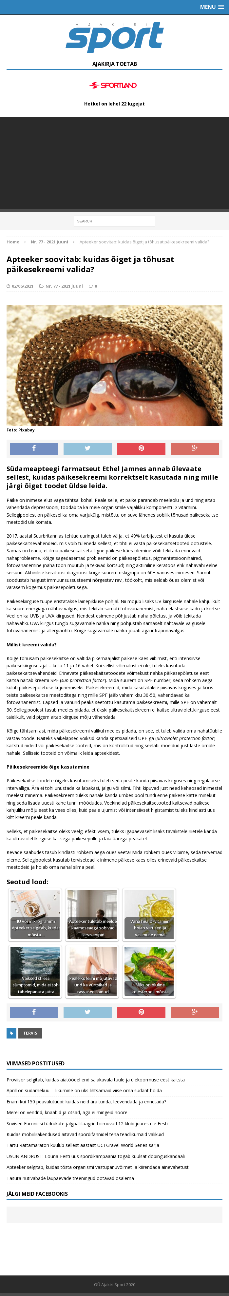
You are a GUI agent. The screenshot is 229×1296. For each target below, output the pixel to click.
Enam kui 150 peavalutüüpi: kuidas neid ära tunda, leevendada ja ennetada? (86, 1101)
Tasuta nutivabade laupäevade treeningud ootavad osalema (70, 1178)
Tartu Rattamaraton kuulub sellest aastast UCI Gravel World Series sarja (83, 1145)
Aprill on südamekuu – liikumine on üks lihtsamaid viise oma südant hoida (84, 1090)
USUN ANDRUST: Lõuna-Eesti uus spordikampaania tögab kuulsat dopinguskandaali (96, 1156)
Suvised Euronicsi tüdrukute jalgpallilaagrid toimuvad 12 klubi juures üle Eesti (87, 1123)
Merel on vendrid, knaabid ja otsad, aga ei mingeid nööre (67, 1112)
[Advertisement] (114, 163)
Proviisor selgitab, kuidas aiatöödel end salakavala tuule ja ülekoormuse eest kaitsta (96, 1080)
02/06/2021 (22, 286)
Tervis (30, 1033)
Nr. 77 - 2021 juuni (64, 286)
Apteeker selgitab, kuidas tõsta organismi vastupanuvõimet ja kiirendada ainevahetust (98, 1167)
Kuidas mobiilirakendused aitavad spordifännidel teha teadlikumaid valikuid (85, 1134)
